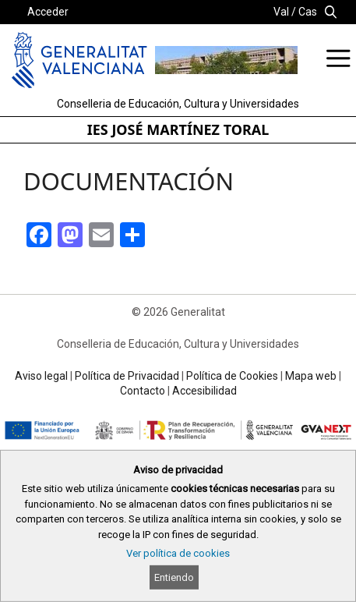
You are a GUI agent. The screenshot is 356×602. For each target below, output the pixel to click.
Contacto (142, 390)
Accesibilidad (204, 390)
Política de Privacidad (127, 376)
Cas (307, 11)
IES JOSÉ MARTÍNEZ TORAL (178, 129)
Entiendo (174, 577)
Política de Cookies (232, 376)
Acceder (48, 11)
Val (281, 11)
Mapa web (311, 376)
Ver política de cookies (178, 553)
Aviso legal (41, 376)
